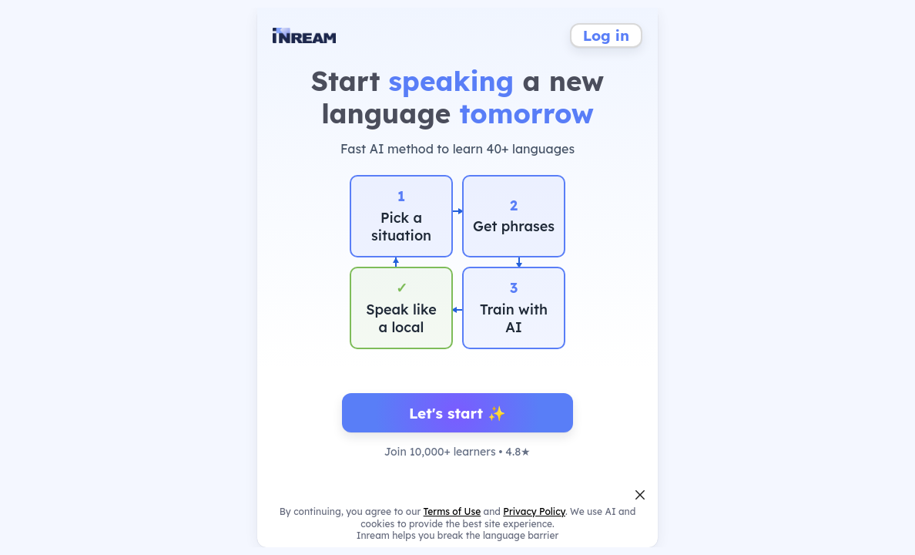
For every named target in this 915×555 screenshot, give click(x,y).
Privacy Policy (534, 511)
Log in (606, 35)
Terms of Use (452, 511)
